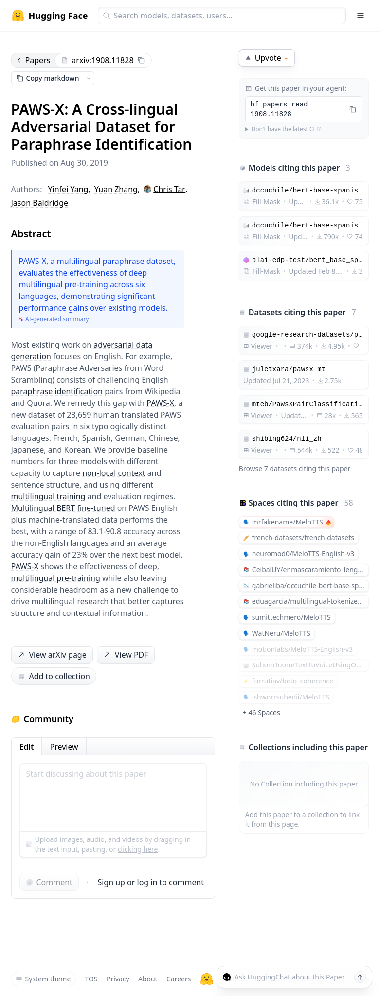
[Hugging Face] (207, 979)
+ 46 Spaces (261, 712)
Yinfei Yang (68, 189)
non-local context (113, 473)
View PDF (124, 655)
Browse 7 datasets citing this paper (294, 468)
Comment (49, 882)
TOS (91, 978)
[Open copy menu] (88, 78)
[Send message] (360, 977)
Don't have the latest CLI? (286, 129)
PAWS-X (160, 403)
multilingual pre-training (55, 578)
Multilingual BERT (43, 508)
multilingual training (48, 496)
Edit (26, 746)
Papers (33, 60)
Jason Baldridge (40, 203)
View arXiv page (51, 655)
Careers (178, 978)
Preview (64, 746)
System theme (43, 978)
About (148, 978)
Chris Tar (169, 189)
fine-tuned (96, 508)
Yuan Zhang (116, 189)
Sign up (111, 882)
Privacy (118, 978)
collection (323, 814)
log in (147, 882)
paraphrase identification (57, 391)
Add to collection (54, 676)
